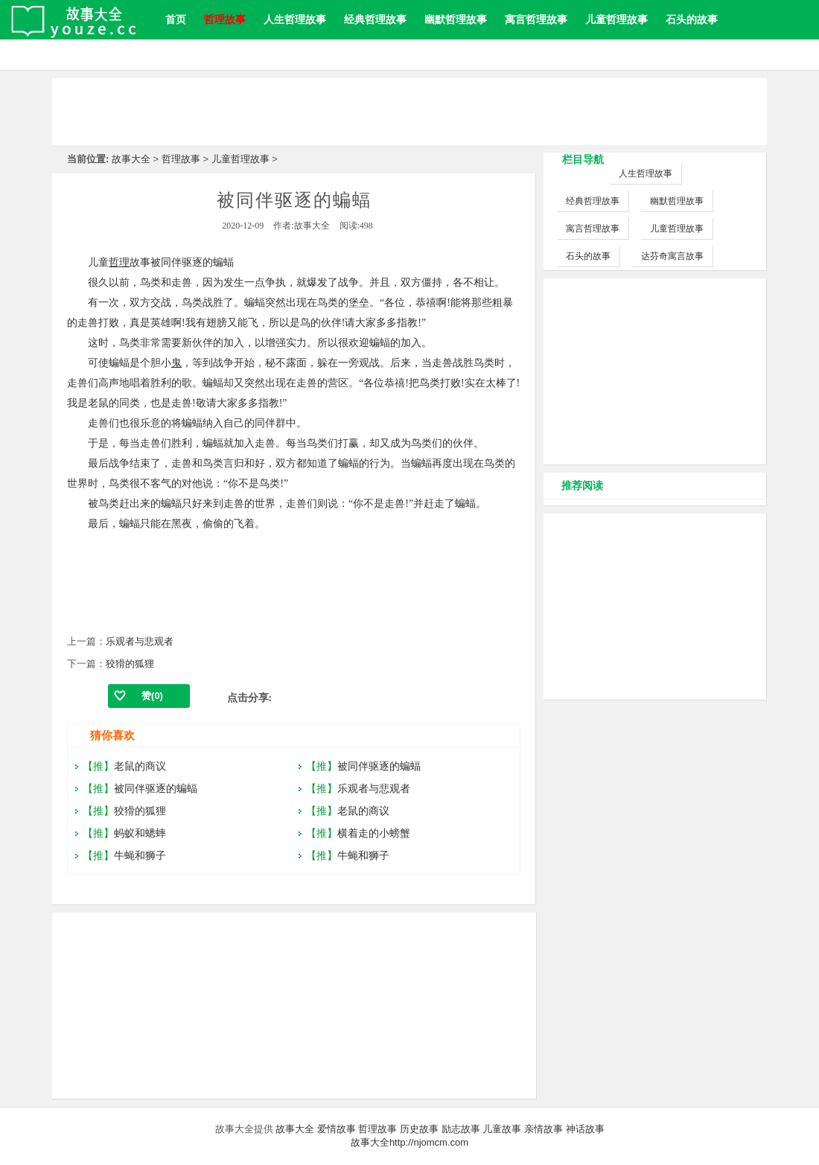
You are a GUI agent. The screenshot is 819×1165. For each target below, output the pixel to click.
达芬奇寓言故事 (672, 256)
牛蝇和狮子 (140, 855)
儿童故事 (501, 1128)
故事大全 (131, 159)
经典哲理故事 (375, 19)
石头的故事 (692, 19)
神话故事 (585, 1128)
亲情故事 (543, 1128)
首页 (175, 19)
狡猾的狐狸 (130, 663)
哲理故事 (181, 159)
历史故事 (419, 1128)
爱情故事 (336, 1128)
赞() (152, 695)
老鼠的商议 (140, 766)
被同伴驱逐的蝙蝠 (155, 788)
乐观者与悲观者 (139, 641)
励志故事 (461, 1128)
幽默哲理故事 (455, 19)
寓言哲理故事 (536, 19)
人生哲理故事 (295, 19)
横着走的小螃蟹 (373, 833)
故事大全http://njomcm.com (409, 1142)
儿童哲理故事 (616, 19)
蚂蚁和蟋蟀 (140, 833)
